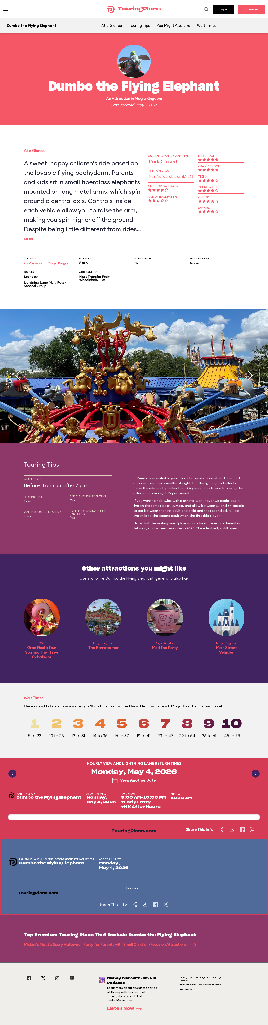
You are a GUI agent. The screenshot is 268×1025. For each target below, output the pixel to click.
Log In (223, 9)
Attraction (121, 98)
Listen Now (125, 1009)
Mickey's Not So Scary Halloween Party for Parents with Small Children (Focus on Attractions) (110, 944)
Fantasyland (33, 263)
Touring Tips (139, 25)
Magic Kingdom (148, 98)
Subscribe (251, 9)
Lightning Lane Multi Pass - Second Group (45, 284)
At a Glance (111, 25)
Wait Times (206, 25)
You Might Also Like (173, 25)
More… (30, 239)
